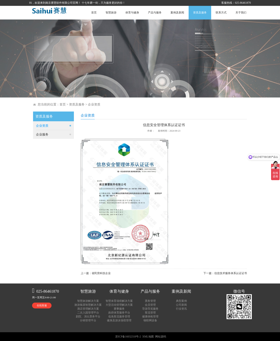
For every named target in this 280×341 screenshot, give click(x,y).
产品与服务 (155, 12)
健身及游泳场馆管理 (119, 320)
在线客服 (42, 305)
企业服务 (42, 134)
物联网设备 (150, 320)
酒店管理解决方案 (88, 308)
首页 (94, 12)
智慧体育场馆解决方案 (119, 300)
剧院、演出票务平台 (88, 316)
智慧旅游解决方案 (88, 300)
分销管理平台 (88, 320)
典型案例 (181, 300)
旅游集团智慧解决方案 (88, 304)
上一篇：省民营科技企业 (96, 273)
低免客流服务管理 (119, 316)
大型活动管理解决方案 (119, 304)
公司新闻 (181, 304)
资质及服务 (200, 12)
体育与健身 (132, 12)
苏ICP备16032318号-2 (128, 336)
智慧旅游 (111, 12)
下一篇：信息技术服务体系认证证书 (225, 273)
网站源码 (160, 336)
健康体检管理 (150, 316)
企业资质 (94, 104)
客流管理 (150, 312)
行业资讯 (181, 308)
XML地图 (148, 336)
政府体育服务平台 (119, 312)
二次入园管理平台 (88, 312)
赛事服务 (119, 308)
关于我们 (240, 12)
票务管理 (150, 300)
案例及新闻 (177, 12)
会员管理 (150, 304)
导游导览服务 (150, 308)
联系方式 (221, 12)
